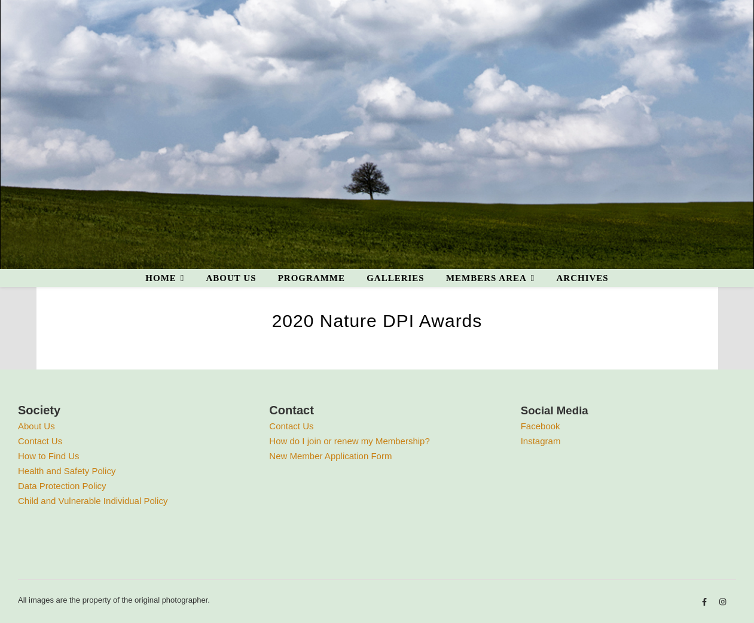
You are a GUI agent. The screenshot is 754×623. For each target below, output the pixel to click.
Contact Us (40, 441)
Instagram (541, 441)
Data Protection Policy (62, 486)
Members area (486, 278)
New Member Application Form (330, 456)
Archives (582, 278)
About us (231, 278)
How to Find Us (49, 456)
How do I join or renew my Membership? (349, 441)
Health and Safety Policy (66, 471)
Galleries (396, 278)
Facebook (540, 426)
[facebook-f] (705, 601)
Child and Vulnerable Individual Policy (92, 501)
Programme (311, 278)
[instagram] (722, 601)
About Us (36, 426)
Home (160, 278)
